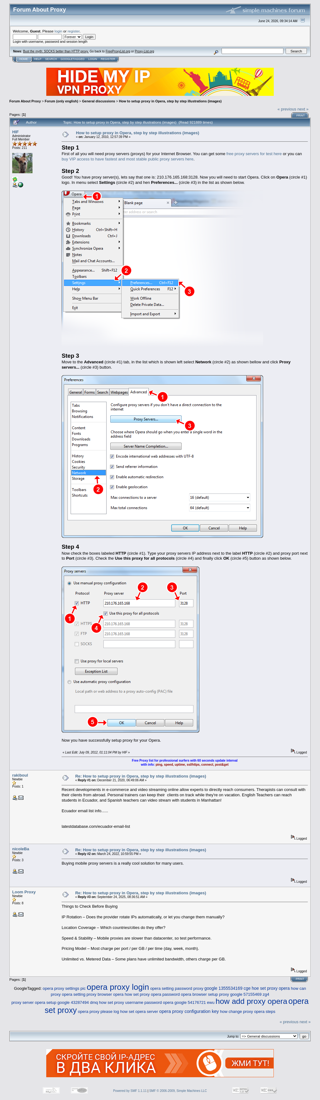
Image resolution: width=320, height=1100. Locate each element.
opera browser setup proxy (205, 994)
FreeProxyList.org (118, 51)
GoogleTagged (72, 59)
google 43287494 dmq (78, 1002)
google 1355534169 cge (227, 988)
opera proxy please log (98, 1011)
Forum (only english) (61, 101)
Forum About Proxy (25, 101)
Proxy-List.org (144, 51)
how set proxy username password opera (136, 1002)
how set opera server (139, 1011)
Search (51, 59)
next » (303, 109)
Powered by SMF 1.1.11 (130, 1091)
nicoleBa (20, 849)
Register (108, 59)
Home (23, 59)
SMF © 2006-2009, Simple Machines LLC (178, 1091)
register (73, 31)
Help (38, 59)
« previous (287, 109)
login (58, 31)
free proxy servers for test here (254, 153)
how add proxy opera (251, 1001)
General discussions (98, 101)
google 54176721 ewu (194, 1002)
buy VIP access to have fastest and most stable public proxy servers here (127, 159)
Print (300, 115)
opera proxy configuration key (189, 1011)
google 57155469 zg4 (249, 994)
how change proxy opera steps (247, 1011)
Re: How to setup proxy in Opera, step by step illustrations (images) (140, 776)
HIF (15, 132)
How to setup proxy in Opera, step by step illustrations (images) (170, 101)
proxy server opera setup (33, 1002)
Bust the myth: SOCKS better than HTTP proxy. (56, 51)
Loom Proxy (24, 892)
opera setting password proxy (176, 988)
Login (92, 59)
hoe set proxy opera (271, 988)
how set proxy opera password (152, 994)
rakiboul (20, 775)
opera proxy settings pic (64, 988)
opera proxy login (118, 987)
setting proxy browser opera (98, 994)
